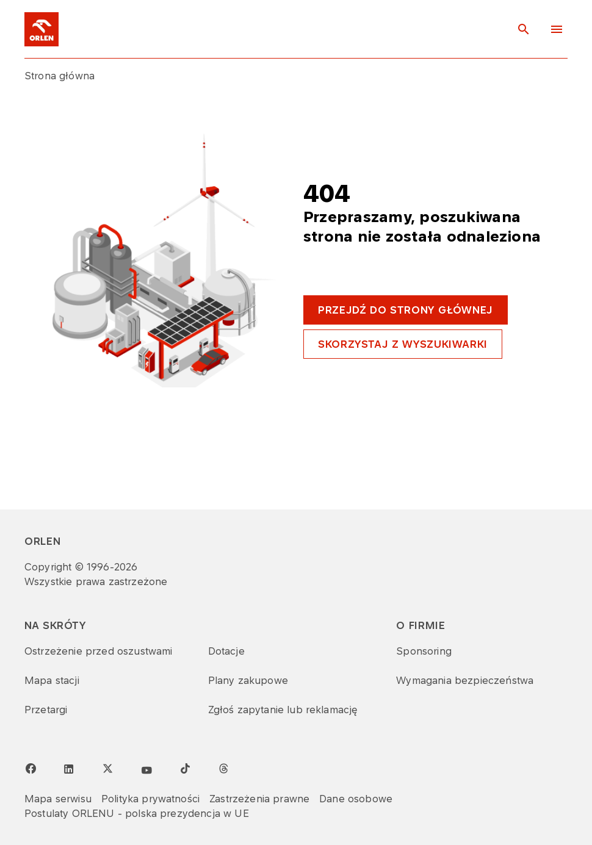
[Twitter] (107, 768)
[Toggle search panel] (523, 29)
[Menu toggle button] (556, 29)
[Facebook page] (30, 769)
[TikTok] (185, 768)
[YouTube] (146, 770)
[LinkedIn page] (69, 769)
